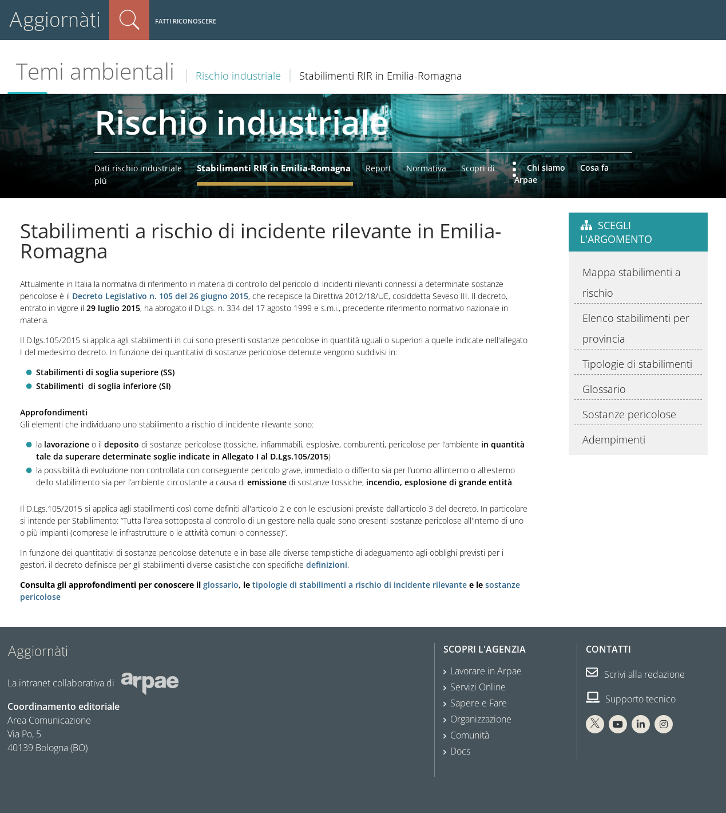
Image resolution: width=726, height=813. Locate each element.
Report (378, 168)
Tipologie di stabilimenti (637, 364)
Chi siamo (546, 167)
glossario (221, 584)
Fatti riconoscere (185, 21)
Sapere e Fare (478, 703)
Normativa (426, 168)
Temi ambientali (95, 71)
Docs (460, 751)
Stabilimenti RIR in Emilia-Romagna (274, 168)
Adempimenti (613, 439)
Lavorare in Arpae (486, 671)
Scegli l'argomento (616, 232)
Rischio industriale (238, 76)
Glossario (604, 389)
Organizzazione (480, 719)
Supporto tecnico (631, 699)
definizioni (326, 564)
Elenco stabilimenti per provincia (635, 328)
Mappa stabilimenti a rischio (631, 282)
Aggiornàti (55, 19)
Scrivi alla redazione (635, 674)
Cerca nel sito (129, 20)
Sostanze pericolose (629, 414)
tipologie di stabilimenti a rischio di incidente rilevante (359, 584)
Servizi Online (478, 687)
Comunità (469, 735)
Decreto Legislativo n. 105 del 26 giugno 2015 (160, 295)
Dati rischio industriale (138, 168)
